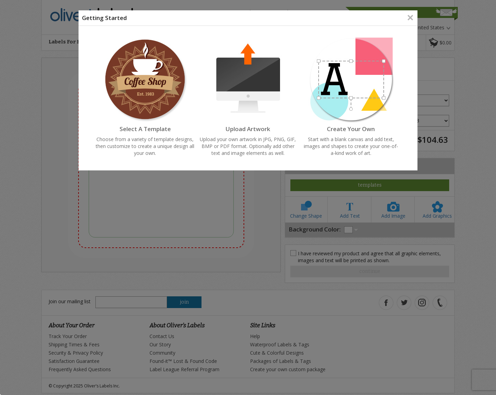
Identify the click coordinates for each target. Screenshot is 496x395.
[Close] (410, 17)
